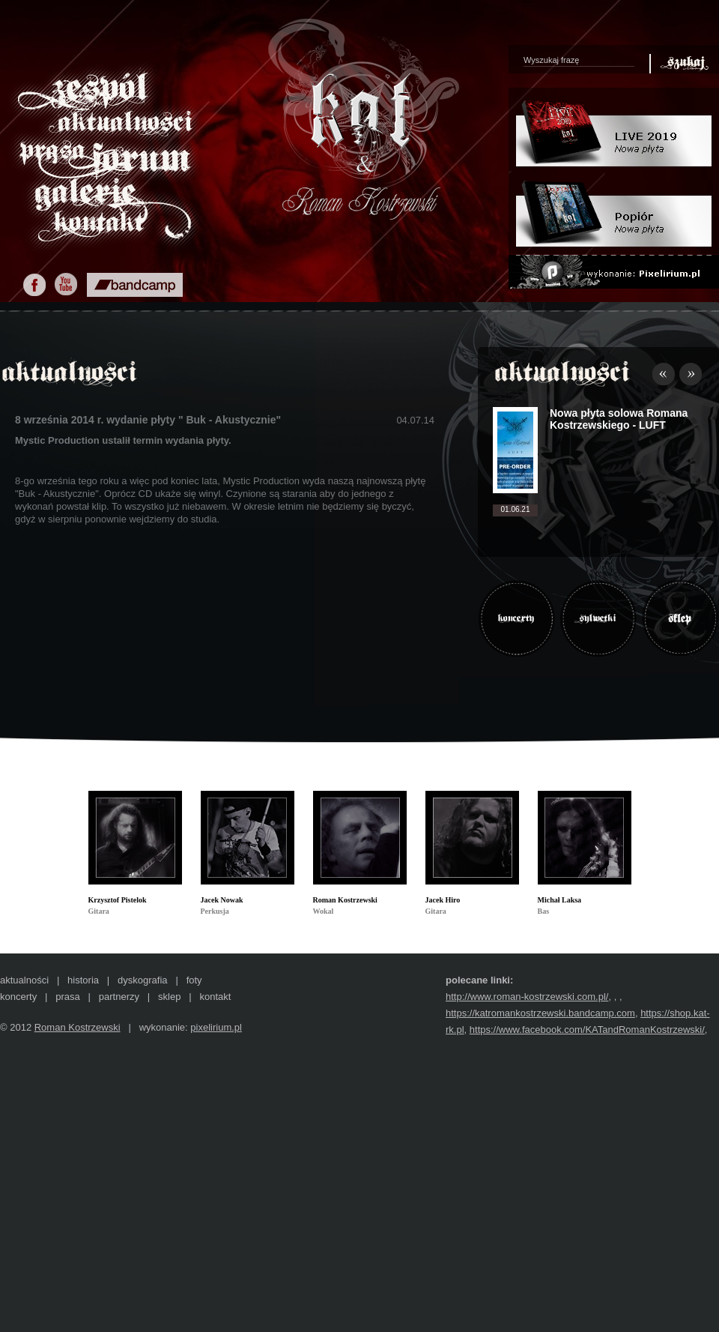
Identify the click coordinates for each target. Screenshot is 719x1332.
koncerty (18, 996)
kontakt (215, 996)
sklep (169, 996)
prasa (67, 996)
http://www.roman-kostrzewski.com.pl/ (527, 996)
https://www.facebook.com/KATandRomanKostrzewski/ (587, 1029)
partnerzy (119, 996)
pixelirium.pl (216, 1027)
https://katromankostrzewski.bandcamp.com (540, 1013)
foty (194, 980)
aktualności (24, 980)
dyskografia (142, 980)
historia (83, 980)
